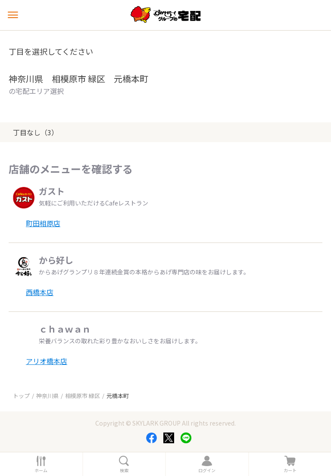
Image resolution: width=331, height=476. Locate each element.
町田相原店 (43, 223)
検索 (124, 470)
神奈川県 (47, 395)
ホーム (40, 470)
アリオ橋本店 (46, 361)
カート (290, 470)
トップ (21, 395)
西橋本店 (39, 292)
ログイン (206, 470)
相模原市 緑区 (82, 395)
